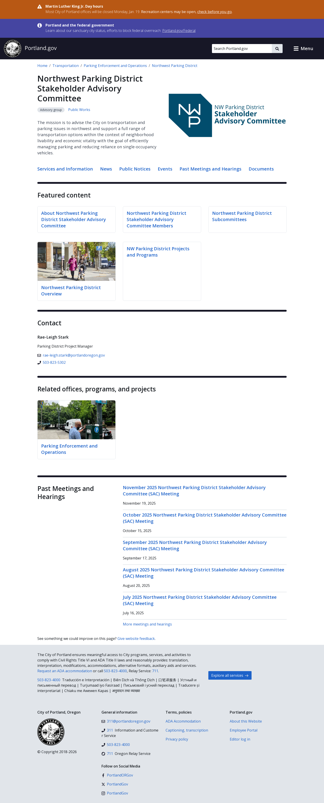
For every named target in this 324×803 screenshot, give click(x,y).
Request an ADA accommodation (64, 670)
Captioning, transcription (187, 730)
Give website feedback (136, 638)
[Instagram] (114, 793)
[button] (303, 48)
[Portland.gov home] (30, 49)
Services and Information (65, 169)
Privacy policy (177, 739)
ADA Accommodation (183, 721)
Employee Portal (243, 730)
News (106, 169)
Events (165, 169)
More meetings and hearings (147, 624)
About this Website (246, 721)
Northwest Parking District (174, 65)
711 (155, 670)
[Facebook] (117, 775)
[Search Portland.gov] (242, 48)
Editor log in (240, 739)
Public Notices (135, 169)
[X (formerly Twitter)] (114, 784)
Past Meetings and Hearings (210, 169)
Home (42, 65)
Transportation (65, 65)
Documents (261, 169)
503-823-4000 (115, 670)
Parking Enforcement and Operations (115, 65)
